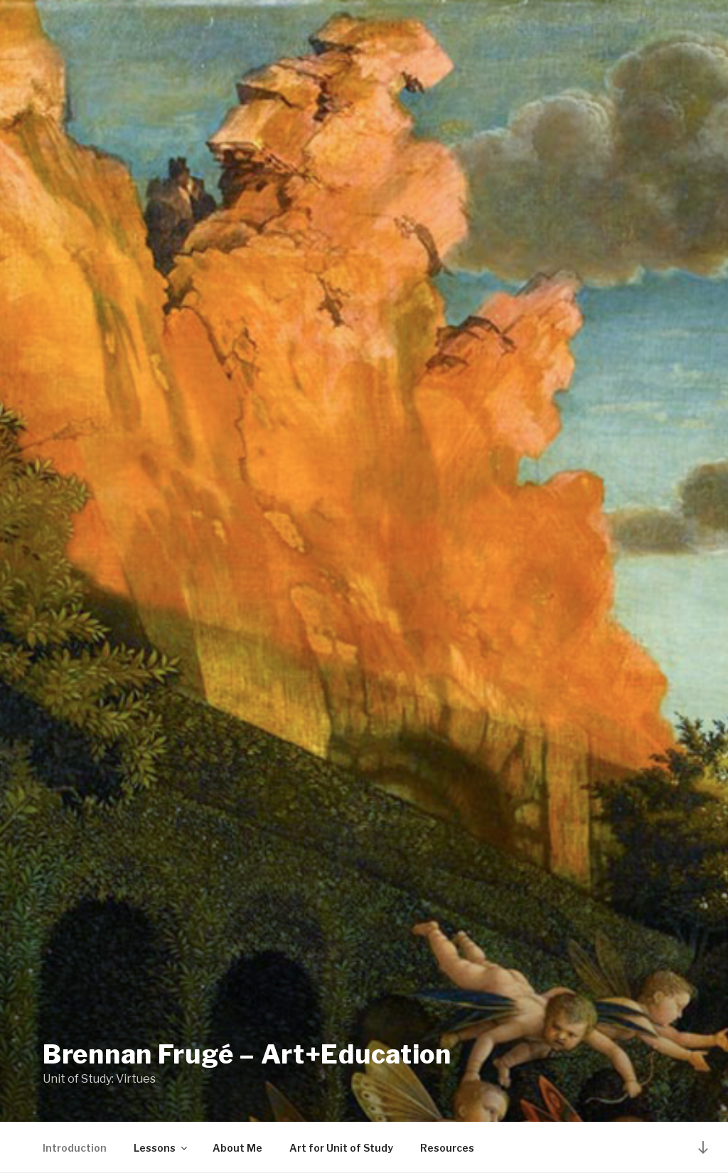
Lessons (161, 1148)
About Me (237, 1148)
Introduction (75, 1148)
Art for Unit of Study (341, 1148)
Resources (447, 1148)
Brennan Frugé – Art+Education (247, 1054)
